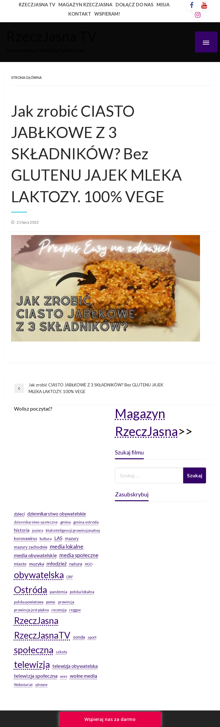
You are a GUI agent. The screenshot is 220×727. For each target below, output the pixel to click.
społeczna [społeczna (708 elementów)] (33, 649)
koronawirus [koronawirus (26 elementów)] (25, 538)
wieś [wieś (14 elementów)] (63, 676)
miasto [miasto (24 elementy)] (20, 563)
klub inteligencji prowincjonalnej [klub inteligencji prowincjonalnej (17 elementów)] (73, 530)
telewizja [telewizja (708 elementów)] (32, 664)
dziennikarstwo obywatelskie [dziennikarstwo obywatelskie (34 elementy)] (56, 513)
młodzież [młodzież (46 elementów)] (57, 563)
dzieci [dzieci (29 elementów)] (19, 513)
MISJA (163, 4)
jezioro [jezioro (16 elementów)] (37, 530)
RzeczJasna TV (51, 36)
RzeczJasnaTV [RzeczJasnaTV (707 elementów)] (42, 635)
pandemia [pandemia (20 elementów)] (58, 591)
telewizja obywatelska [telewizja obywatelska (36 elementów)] (75, 666)
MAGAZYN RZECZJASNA (85, 4)
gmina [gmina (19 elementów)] (65, 522)
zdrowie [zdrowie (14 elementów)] (41, 684)
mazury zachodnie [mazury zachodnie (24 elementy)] (30, 547)
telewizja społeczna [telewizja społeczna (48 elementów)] (35, 676)
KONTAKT (79, 14)
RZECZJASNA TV (37, 4)
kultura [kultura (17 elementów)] (46, 539)
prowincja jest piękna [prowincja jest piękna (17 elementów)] (31, 610)
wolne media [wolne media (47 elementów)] (83, 676)
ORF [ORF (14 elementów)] (69, 577)
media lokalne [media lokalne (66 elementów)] (66, 546)
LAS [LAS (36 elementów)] (58, 538)
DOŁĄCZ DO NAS (134, 4)
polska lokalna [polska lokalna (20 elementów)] (82, 591)
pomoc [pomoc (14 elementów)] (51, 602)
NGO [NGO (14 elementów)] (88, 564)
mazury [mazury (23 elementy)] (72, 538)
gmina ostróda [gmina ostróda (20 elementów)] (86, 522)
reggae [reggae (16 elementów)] (75, 610)
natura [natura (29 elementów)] (75, 563)
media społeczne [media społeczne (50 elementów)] (78, 555)
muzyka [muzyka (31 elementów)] (36, 563)
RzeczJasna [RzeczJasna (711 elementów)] (36, 620)
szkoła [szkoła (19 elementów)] (61, 651)
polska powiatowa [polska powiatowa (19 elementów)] (28, 601)
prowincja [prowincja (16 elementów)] (66, 602)
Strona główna (26, 77)
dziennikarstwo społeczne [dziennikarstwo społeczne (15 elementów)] (36, 522)
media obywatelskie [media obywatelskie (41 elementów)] (35, 555)
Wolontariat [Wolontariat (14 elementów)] (23, 684)
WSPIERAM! (107, 14)
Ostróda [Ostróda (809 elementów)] (30, 589)
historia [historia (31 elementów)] (22, 530)
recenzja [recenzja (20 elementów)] (59, 609)
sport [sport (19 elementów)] (92, 637)
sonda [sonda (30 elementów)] (79, 637)
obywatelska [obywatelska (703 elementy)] (39, 574)
